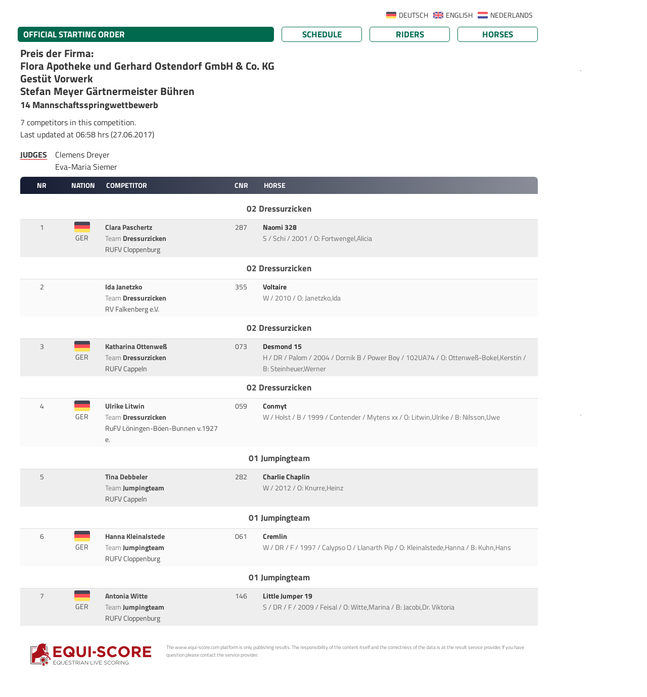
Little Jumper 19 (288, 596)
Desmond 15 (283, 346)
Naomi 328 (280, 227)
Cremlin (276, 536)
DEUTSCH (413, 15)
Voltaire (275, 286)
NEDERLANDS (511, 15)
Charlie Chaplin (287, 476)
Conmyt (275, 406)
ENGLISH (459, 15)
